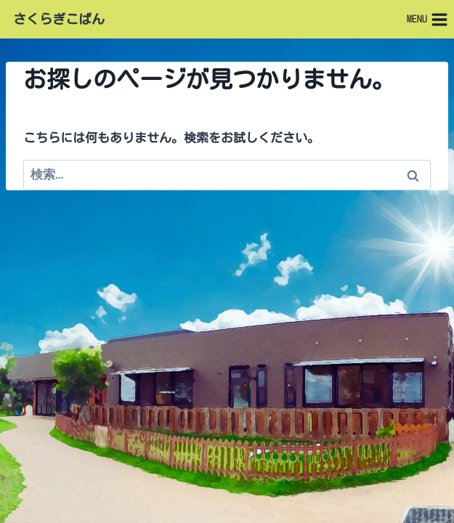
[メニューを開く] (427, 19)
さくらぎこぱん (59, 18)
